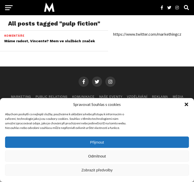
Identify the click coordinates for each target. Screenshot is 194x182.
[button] (186, 104)
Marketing (21, 97)
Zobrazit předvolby (96, 170)
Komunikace (83, 97)
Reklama (160, 97)
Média (178, 97)
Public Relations (51, 97)
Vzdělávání (137, 97)
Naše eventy (110, 97)
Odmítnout (97, 156)
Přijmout (97, 142)
